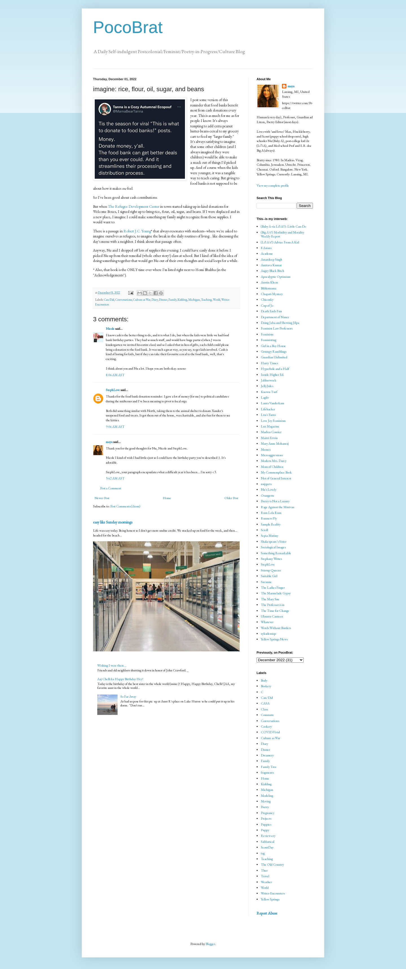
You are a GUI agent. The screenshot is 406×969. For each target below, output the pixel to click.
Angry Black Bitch (272, 271)
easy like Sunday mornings (112, 522)
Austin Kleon (269, 282)
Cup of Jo (267, 305)
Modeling (267, 795)
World (216, 300)
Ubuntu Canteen (272, 616)
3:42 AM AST (115, 478)
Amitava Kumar (271, 265)
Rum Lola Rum (271, 512)
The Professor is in (272, 605)
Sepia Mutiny (269, 535)
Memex (266, 449)
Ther (264, 870)
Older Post (231, 498)
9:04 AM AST (115, 426)
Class (264, 709)
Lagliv (265, 397)
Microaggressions (272, 455)
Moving (266, 801)
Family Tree (269, 767)
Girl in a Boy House (273, 346)
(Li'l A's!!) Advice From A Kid (280, 242)
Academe (267, 253)
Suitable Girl (269, 576)
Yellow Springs (270, 899)
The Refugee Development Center (133, 206)
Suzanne (266, 582)
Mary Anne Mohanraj (275, 443)
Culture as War (142, 300)
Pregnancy (267, 813)
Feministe (267, 334)
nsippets (266, 484)
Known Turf (269, 392)
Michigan (194, 300)
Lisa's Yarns (268, 415)
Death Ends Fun (271, 311)
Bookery (266, 686)
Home (167, 498)
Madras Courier (271, 432)
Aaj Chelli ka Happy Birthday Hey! (120, 679)
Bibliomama (268, 288)
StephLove (113, 390)
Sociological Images (273, 547)
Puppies (266, 824)
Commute (267, 715)
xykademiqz (268, 633)
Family (172, 300)
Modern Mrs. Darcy (273, 461)
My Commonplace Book (276, 472)
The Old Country (272, 864)
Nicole (110, 328)
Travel (265, 876)
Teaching (206, 300)
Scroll (264, 530)
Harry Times (269, 363)
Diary (155, 300)
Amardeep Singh (271, 259)
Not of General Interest (276, 478)
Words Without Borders (276, 628)
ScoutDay (267, 847)
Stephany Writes (271, 558)
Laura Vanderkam (272, 403)
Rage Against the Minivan (277, 507)
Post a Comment (110, 488)
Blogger (210, 944)
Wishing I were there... (112, 665)
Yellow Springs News (274, 639)
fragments (267, 772)
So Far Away (128, 696)
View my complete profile (273, 185)
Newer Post (101, 498)
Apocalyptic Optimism (275, 276)
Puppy (265, 830)
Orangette (267, 495)
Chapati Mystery (272, 294)
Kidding (182, 300)
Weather (266, 882)
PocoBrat (128, 27)
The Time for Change (275, 610)
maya (109, 442)
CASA (265, 703)
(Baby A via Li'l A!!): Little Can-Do (283, 226)
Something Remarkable (276, 553)
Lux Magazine (270, 426)
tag (263, 853)
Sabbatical (267, 841)
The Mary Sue (270, 599)
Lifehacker (268, 409)
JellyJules (267, 386)
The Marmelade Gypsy (276, 593)
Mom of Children (272, 466)
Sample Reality (271, 524)
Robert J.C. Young (137, 231)
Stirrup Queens (271, 570)
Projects (266, 818)
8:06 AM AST (115, 375)
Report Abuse (267, 913)
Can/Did (109, 300)
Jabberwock (268, 380)
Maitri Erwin (269, 438)
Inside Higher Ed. (272, 374)
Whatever (267, 622)
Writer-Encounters (273, 893)
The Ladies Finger (273, 587)
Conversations (123, 300)
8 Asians (266, 248)
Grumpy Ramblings (273, 351)
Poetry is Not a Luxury (275, 501)
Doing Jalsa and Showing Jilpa (280, 322)
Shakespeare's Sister (273, 541)
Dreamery (267, 755)
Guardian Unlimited (274, 357)
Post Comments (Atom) (125, 506)
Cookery (266, 726)
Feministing (268, 340)
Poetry (265, 807)
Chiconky (267, 299)
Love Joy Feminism (273, 420)
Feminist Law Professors (276, 328)
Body (264, 680)
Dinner (163, 300)
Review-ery (268, 835)
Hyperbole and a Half (275, 368)
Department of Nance (275, 317)
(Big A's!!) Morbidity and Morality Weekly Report (282, 234)
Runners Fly (269, 518)
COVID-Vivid (270, 732)
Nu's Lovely (268, 489)
